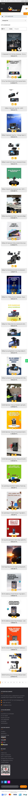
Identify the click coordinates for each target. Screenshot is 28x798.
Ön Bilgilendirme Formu (7, 760)
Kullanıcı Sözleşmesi (6, 754)
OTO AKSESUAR (9, 16)
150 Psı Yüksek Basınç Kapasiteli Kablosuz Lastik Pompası (14, 648)
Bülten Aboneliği (5, 735)
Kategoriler (5, 20)
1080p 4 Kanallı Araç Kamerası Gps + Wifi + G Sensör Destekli (14, 189)
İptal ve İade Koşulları (6, 756)
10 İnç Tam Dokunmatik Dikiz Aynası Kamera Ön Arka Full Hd (14, 81)
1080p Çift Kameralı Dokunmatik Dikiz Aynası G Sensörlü (14, 243)
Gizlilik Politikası (5, 762)
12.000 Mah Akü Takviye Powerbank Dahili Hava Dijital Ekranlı (14, 432)
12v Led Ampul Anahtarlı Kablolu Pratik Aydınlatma (14, 486)
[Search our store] (14, 13)
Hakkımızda (4, 752)
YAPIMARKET (4, 723)
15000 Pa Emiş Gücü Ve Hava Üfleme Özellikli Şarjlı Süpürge (14, 674)
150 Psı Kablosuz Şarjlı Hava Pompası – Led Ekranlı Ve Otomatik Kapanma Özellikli (14, 621)
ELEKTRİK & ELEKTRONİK (7, 713)
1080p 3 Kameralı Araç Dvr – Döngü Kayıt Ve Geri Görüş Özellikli (14, 135)
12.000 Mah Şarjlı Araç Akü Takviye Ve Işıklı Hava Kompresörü (14, 459)
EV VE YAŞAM (4, 715)
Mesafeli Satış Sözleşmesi (7, 758)
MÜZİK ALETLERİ (5, 717)
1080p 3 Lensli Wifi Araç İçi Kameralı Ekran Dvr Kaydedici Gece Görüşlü (14, 162)
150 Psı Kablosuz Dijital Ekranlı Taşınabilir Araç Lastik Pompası (14, 594)
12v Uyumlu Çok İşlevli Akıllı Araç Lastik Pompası (14, 540)
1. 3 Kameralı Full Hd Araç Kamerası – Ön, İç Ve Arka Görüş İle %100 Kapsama (14, 54)
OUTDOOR (3, 721)
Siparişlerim (4, 733)
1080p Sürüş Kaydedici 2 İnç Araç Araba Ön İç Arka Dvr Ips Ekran (14, 351)
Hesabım (3, 731)
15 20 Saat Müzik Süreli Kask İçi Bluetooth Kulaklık (14, 567)
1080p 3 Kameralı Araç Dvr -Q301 (14, 108)
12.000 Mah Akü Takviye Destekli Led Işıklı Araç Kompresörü (14, 405)
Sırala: (10, 28)
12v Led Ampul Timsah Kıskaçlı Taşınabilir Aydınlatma (14, 513)
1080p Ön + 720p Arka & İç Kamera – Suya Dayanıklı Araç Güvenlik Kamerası (14, 297)
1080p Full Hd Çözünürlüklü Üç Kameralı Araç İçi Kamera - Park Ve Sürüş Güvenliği (14, 270)
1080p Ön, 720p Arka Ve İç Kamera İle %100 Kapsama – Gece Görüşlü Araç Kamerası (14, 324)
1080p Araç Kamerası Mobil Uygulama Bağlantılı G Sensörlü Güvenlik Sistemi (14, 216)
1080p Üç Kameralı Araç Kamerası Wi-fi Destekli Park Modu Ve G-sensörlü (14, 378)
